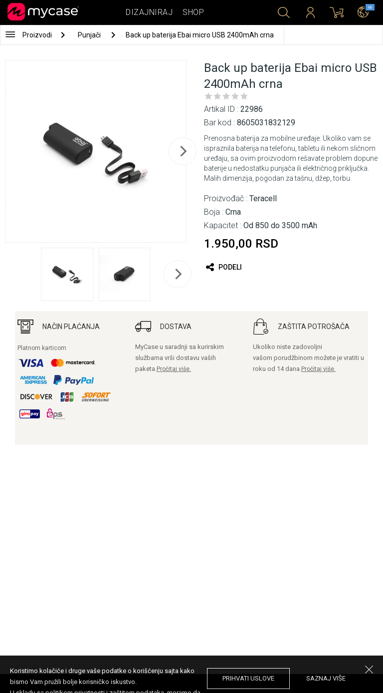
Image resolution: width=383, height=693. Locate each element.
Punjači (90, 35)
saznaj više (326, 678)
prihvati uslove (248, 678)
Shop (193, 12)
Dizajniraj (149, 12)
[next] (182, 151)
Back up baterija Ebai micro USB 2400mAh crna (200, 35)
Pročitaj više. (174, 368)
